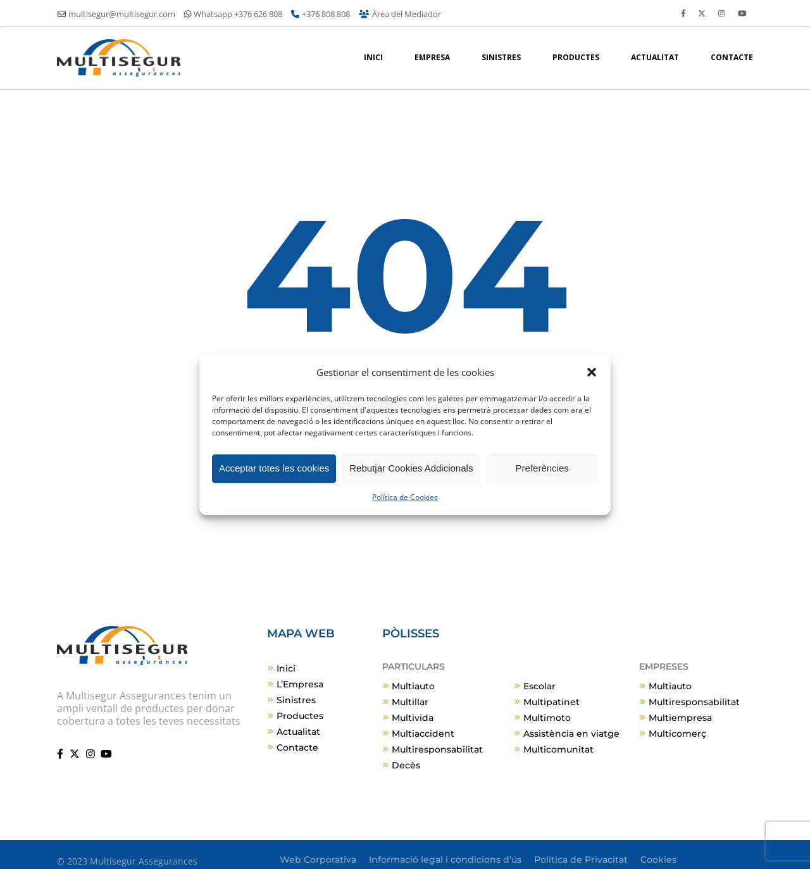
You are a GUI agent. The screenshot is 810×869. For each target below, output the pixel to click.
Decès (406, 765)
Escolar (539, 686)
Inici (286, 668)
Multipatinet (551, 702)
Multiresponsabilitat (437, 749)
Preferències (542, 468)
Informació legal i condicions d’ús (445, 859)
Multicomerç (677, 733)
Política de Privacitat (581, 859)
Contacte (297, 747)
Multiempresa (680, 717)
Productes (300, 716)
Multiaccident (423, 733)
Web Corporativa (318, 859)
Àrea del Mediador (399, 14)
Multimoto (547, 717)
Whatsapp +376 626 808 (233, 14)
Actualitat (298, 731)
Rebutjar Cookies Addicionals (411, 468)
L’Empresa (300, 684)
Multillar (410, 702)
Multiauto (413, 686)
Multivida (412, 717)
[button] (591, 372)
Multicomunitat (558, 749)
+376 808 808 (320, 14)
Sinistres (296, 700)
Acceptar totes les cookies (274, 468)
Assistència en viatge (571, 733)
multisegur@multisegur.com (116, 14)
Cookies (658, 859)
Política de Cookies (405, 497)
